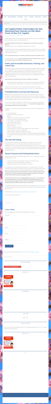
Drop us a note (41, 327)
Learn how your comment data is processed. (29, 252)
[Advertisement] (25, 11)
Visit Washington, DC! (25, 5)
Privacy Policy (39, 395)
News (11, 202)
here (19, 194)
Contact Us (45, 395)
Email (6, 233)
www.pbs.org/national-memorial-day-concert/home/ (25, 191)
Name (6, 227)
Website (7, 239)
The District (27, 395)
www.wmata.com (30, 88)
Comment (7, 215)
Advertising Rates (33, 395)
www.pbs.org (39, 185)
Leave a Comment (19, 35)
